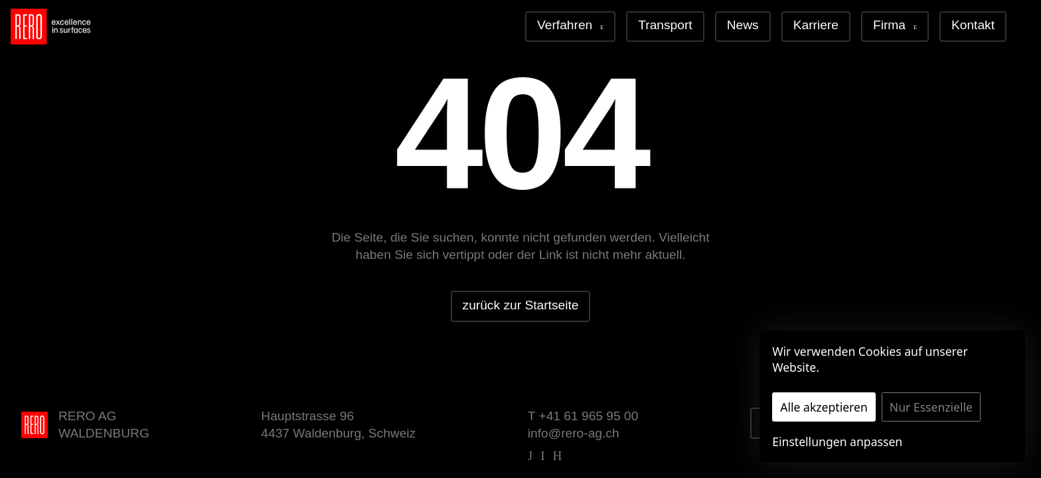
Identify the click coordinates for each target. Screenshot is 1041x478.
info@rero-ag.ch (573, 433)
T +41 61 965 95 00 (583, 416)
